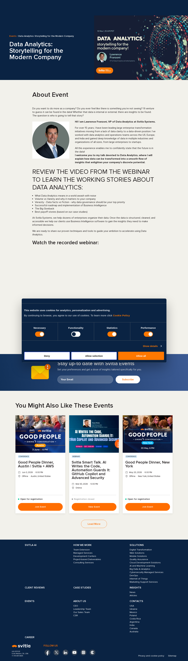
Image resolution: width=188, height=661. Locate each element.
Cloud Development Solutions (145, 562)
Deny (47, 355)
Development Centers (84, 556)
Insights (135, 587)
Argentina (134, 622)
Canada (134, 628)
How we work (82, 545)
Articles (133, 595)
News (132, 592)
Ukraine (133, 609)
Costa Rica (135, 618)
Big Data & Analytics (140, 569)
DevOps (134, 575)
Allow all (141, 355)
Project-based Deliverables (87, 559)
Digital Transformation (141, 549)
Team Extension (81, 549)
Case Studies (82, 587)
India (132, 625)
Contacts (136, 601)
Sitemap (172, 655)
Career (29, 637)
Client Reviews (35, 587)
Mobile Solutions (138, 556)
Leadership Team (82, 609)
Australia (134, 631)
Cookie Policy (121, 315)
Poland (133, 615)
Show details (150, 346)
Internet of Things (139, 578)
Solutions (137, 545)
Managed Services (82, 553)
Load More (94, 524)
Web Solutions (137, 553)
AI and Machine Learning (142, 565)
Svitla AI (31, 545)
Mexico (133, 612)
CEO (75, 605)
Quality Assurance (139, 559)
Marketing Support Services (144, 582)
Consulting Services (83, 562)
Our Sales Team (81, 612)
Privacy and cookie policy (151, 655)
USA (132, 605)
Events (12, 36)
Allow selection (94, 355)
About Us (79, 601)
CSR (75, 615)
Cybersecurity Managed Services (146, 572)
